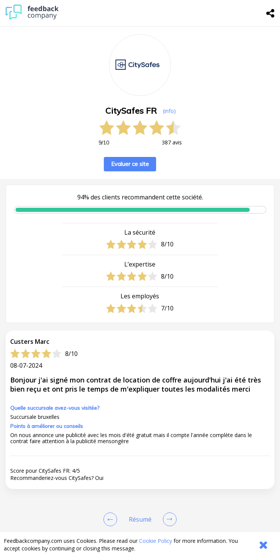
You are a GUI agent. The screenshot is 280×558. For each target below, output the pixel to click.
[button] (140, 459)
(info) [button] (169, 110)
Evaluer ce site (130, 164)
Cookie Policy (155, 540)
